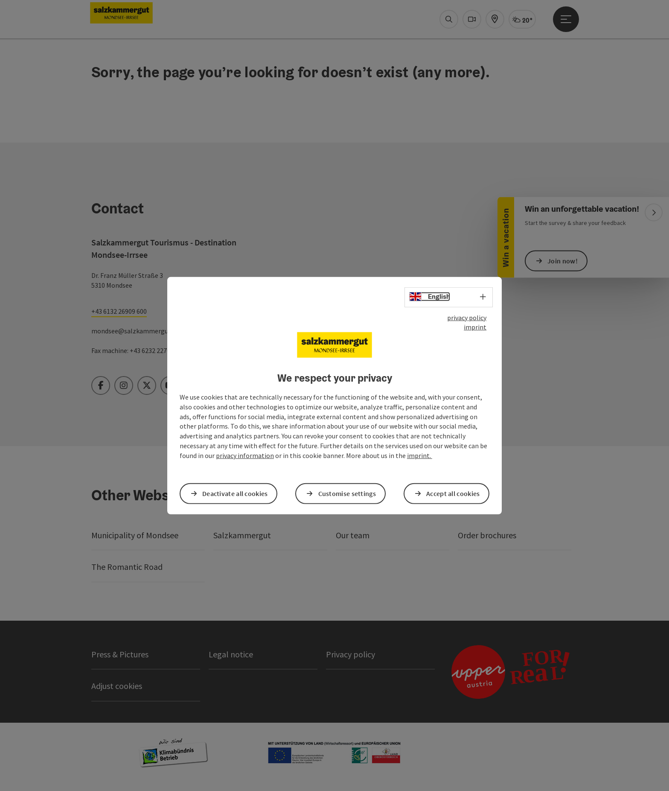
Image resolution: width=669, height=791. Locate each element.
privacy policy (466, 317)
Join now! (562, 260)
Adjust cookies (116, 685)
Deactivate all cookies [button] (235, 493)
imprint (475, 327)
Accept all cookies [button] (453, 493)
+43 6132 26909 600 (119, 311)
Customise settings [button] (347, 493)
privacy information (245, 455)
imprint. (419, 455)
